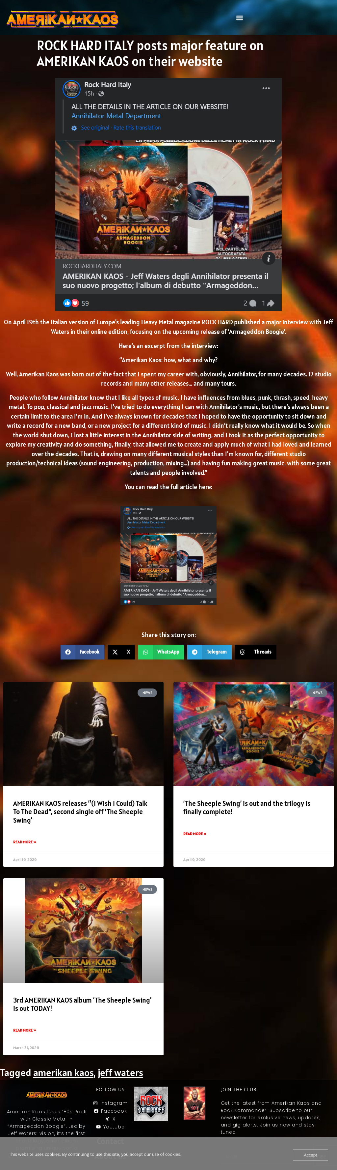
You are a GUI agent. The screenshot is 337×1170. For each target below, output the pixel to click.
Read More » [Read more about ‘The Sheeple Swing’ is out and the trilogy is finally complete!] (194, 833)
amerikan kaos (63, 1072)
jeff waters (120, 1072)
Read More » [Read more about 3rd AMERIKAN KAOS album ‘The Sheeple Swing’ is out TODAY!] (24, 1030)
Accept (310, 1155)
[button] (239, 17)
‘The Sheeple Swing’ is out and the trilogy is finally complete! (246, 807)
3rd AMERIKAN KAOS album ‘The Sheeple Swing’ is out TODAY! (82, 1004)
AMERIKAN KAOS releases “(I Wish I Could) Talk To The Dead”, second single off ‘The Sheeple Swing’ (80, 811)
